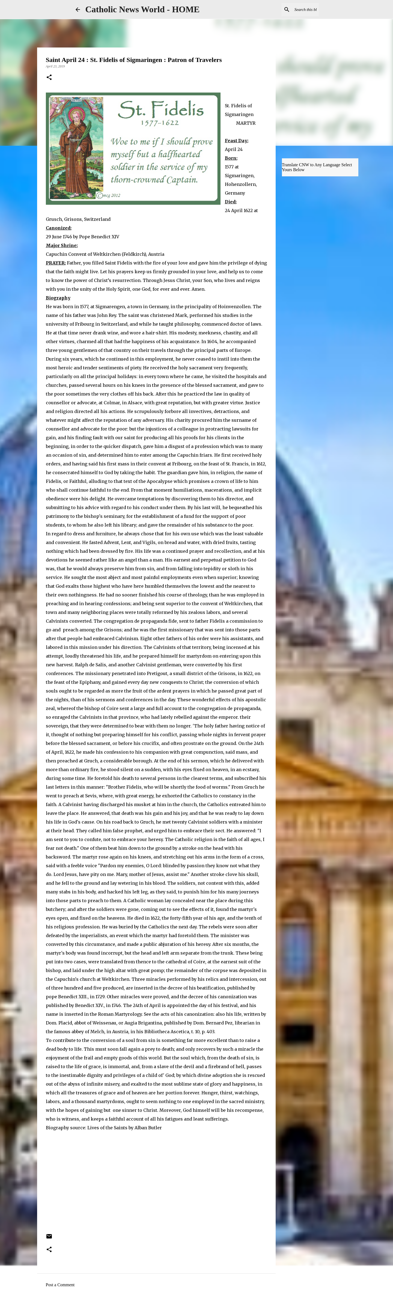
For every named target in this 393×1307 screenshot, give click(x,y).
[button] (49, 78)
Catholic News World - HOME (142, 9)
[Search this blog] (290, 9)
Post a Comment (60, 1284)
